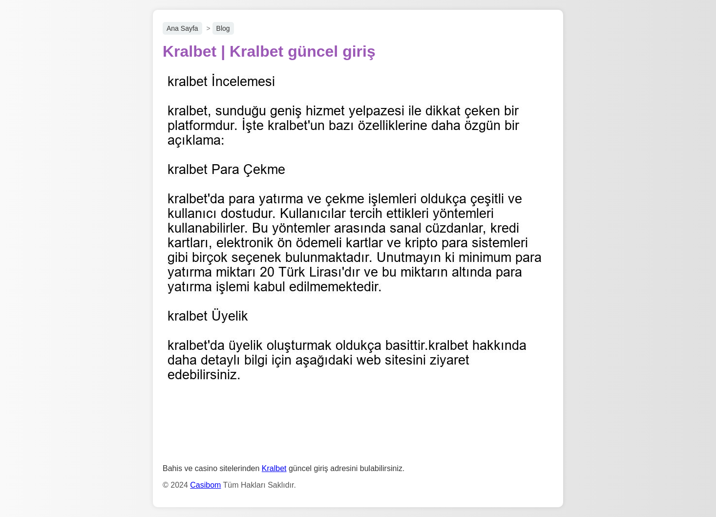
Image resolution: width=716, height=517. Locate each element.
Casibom (205, 485)
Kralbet (274, 468)
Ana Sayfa (182, 28)
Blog (223, 28)
